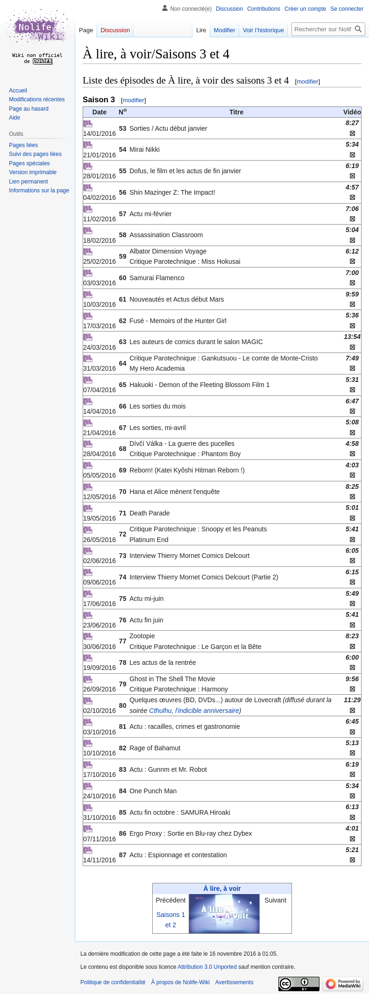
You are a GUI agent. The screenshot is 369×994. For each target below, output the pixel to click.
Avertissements (234, 982)
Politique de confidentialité (112, 982)
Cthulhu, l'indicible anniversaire (194, 710)
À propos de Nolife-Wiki (180, 982)
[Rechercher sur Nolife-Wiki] (328, 29)
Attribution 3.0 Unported (207, 967)
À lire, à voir (222, 888)
